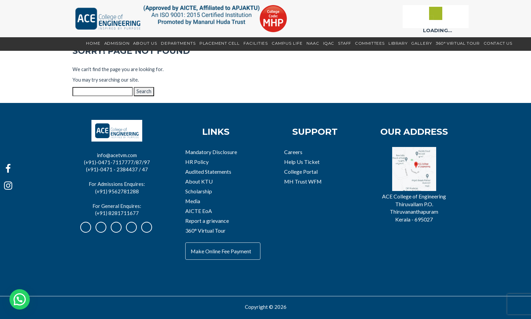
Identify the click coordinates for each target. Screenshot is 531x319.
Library (397, 43)
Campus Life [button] (287, 43)
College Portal (301, 171)
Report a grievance (207, 220)
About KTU (199, 181)
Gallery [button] (421, 43)
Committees (370, 43)
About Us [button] (145, 43)
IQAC (328, 43)
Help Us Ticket (302, 161)
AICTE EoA (198, 211)
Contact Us (498, 43)
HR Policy (197, 161)
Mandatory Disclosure (211, 152)
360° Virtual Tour (458, 43)
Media (192, 201)
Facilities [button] (255, 43)
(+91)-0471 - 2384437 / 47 (117, 169)
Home (93, 43)
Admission (116, 43)
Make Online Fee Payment (221, 251)
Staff (344, 43)
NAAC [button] (312, 43)
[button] (19, 299)
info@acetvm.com (117, 155)
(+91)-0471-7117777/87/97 (117, 162)
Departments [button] (178, 43)
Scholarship (198, 191)
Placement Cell (219, 43)
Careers (293, 152)
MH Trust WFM (303, 181)
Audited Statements (208, 171)
